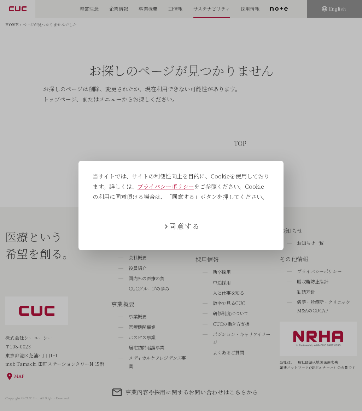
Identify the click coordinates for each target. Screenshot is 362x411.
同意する (184, 226)
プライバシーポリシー (166, 186)
